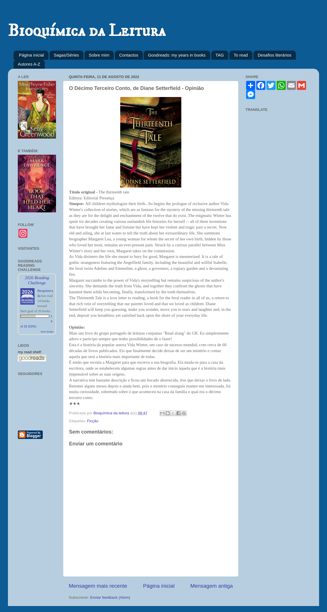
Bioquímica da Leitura (86, 31)
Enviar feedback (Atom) (110, 597)
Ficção (92, 421)
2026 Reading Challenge (37, 280)
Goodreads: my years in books (176, 55)
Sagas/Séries (66, 55)
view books (46, 331)
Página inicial (31, 55)
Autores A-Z (29, 64)
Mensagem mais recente (98, 586)
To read (241, 55)
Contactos (128, 55)
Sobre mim (99, 55)
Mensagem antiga (211, 586)
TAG (220, 55)
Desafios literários (274, 55)
